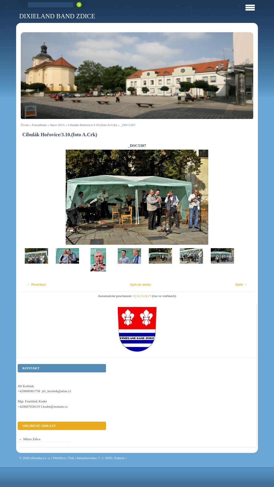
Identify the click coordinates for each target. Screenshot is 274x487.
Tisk (71, 458)
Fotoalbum (39, 125)
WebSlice (59, 458)
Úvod (24, 125)
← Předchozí (36, 284)
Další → (241, 284)
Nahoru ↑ (120, 458)
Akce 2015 (57, 125)
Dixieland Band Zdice (57, 16)
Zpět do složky (140, 284)
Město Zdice (31, 439)
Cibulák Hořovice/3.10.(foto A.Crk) (92, 125)
